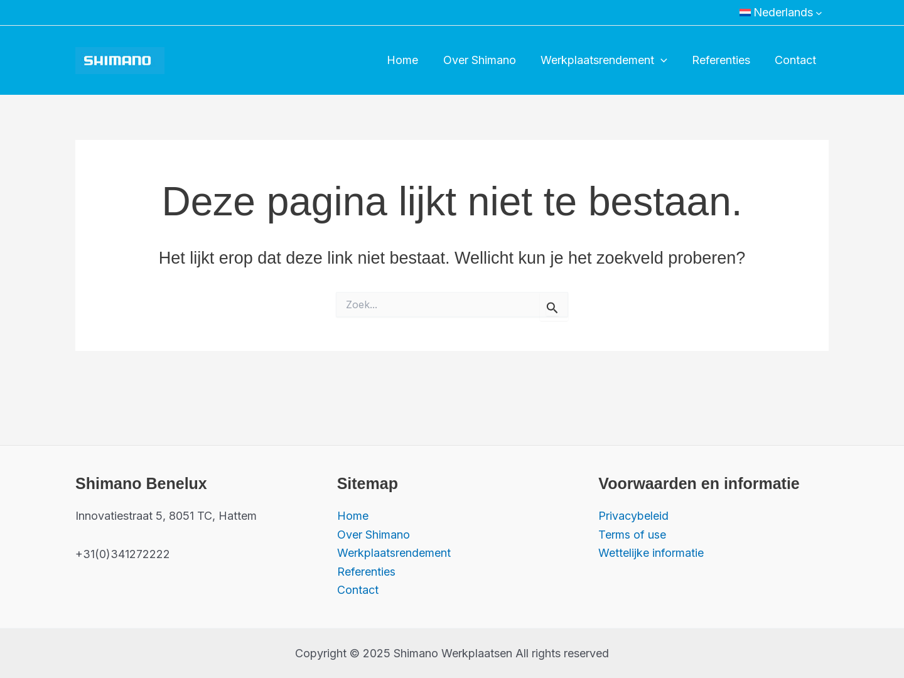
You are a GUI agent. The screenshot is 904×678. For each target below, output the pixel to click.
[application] (665, 60)
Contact (796, 60)
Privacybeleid (633, 515)
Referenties (724, 60)
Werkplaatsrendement (609, 60)
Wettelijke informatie (651, 552)
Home (412, 60)
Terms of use (632, 534)
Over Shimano (486, 60)
